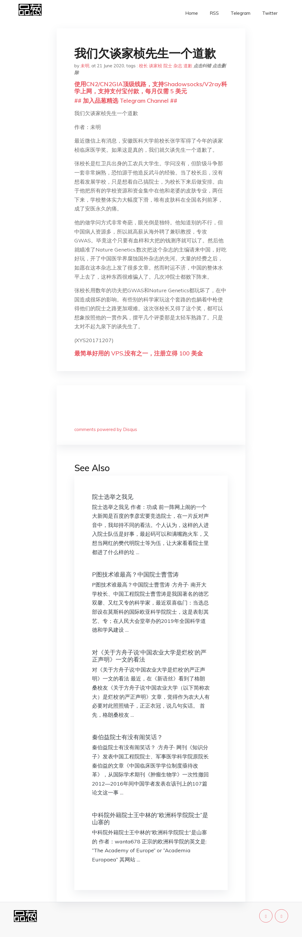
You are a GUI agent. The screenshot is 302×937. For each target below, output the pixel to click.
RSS (214, 13)
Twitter (270, 13)
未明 (85, 65)
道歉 (187, 65)
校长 (143, 65)
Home (191, 13)
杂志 (177, 65)
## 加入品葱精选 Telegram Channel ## (125, 100)
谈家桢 (155, 65)
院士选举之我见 (112, 496)
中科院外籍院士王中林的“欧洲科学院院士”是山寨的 (150, 818)
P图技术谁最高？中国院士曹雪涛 (135, 574)
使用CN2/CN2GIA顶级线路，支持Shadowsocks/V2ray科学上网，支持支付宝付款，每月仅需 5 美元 (150, 87)
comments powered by (105, 429)
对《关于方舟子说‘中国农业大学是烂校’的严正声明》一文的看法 (149, 656)
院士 (167, 65)
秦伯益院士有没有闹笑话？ (127, 737)
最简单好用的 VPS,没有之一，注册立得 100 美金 (138, 353)
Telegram (240, 13)
